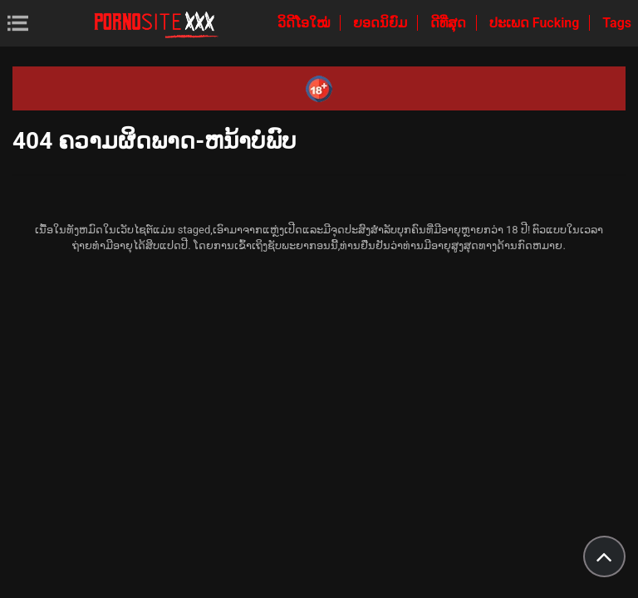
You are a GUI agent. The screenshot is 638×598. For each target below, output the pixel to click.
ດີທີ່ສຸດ (449, 23)
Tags (616, 23)
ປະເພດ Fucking (536, 23)
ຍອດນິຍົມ (381, 23)
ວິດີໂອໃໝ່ (305, 23)
